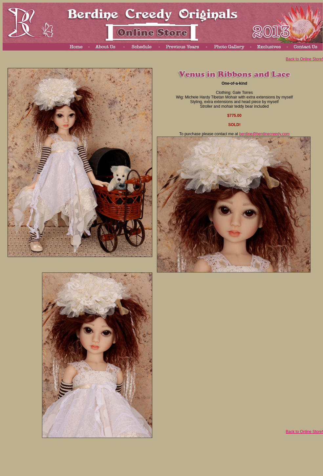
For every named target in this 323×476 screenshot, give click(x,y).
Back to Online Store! (304, 59)
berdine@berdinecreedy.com (264, 134)
